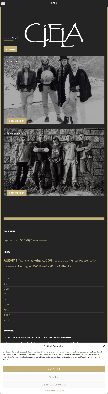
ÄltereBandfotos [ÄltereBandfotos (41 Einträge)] (48, 266)
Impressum (60, 390)
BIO (5, 283)
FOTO (6, 304)
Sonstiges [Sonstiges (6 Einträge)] (27, 240)
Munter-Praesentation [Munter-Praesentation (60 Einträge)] (83, 260)
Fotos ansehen (16, 121)
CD (5, 294)
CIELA (6, 278)
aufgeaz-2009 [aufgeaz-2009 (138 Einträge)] (43, 260)
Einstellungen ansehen (54, 384)
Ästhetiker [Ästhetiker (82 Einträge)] (65, 266)
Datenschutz (50, 390)
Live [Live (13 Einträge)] (16, 239)
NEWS (6, 289)
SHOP (6, 320)
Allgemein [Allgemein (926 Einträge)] (12, 260)
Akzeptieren (54, 369)
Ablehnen (54, 377)
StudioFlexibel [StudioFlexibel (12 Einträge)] (11, 266)
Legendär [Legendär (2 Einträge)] (8, 240)
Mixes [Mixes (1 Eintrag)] (55, 261)
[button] (103, 346)
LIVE (6, 299)
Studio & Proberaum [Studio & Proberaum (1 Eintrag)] (40, 240)
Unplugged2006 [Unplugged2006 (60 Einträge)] (28, 266)
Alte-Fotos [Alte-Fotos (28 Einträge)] (27, 260)
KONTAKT (8, 315)
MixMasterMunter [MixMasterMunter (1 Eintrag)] (62, 261)
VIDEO (6, 310)
